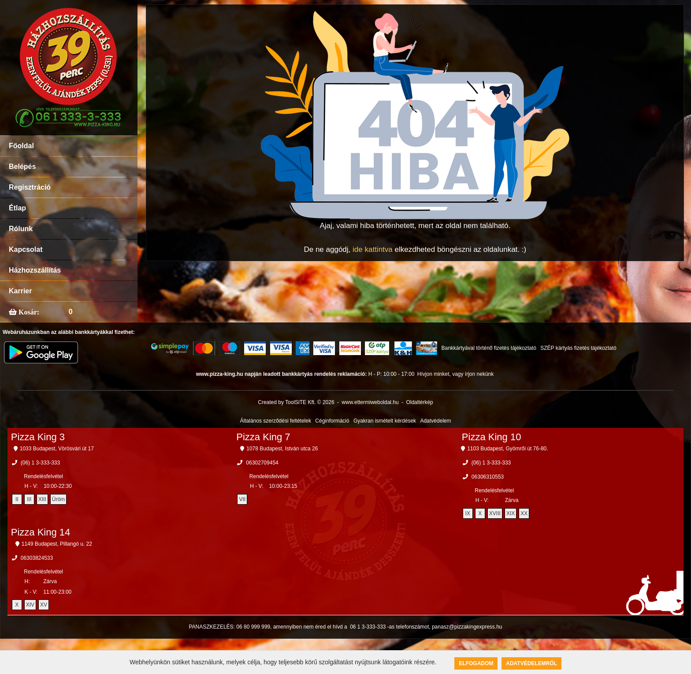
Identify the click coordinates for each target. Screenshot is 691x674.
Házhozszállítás (35, 270)
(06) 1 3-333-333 (40, 463)
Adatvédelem (435, 421)
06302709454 (262, 463)
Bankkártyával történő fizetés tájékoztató (488, 348)
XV (43, 605)
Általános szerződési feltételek (275, 421)
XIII (42, 499)
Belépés (22, 166)
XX (524, 513)
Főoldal (21, 146)
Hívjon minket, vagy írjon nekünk (455, 374)
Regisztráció (30, 187)
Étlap (17, 208)
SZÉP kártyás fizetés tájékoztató (578, 348)
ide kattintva (373, 249)
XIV (30, 605)
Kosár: (28, 311)
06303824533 (37, 558)
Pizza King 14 (41, 532)
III (29, 499)
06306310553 (488, 477)
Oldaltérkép (419, 402)
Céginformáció (332, 421)
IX (467, 513)
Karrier (20, 291)
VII (242, 499)
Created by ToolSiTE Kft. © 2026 (296, 402)
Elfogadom (476, 663)
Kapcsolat (25, 249)
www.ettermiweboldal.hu (370, 402)
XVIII (495, 513)
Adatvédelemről (531, 663)
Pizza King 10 (491, 436)
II (17, 499)
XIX (510, 513)
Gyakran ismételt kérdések (384, 421)
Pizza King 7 (263, 436)
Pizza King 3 (38, 436)
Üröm (58, 499)
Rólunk (21, 228)
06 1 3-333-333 (368, 627)
